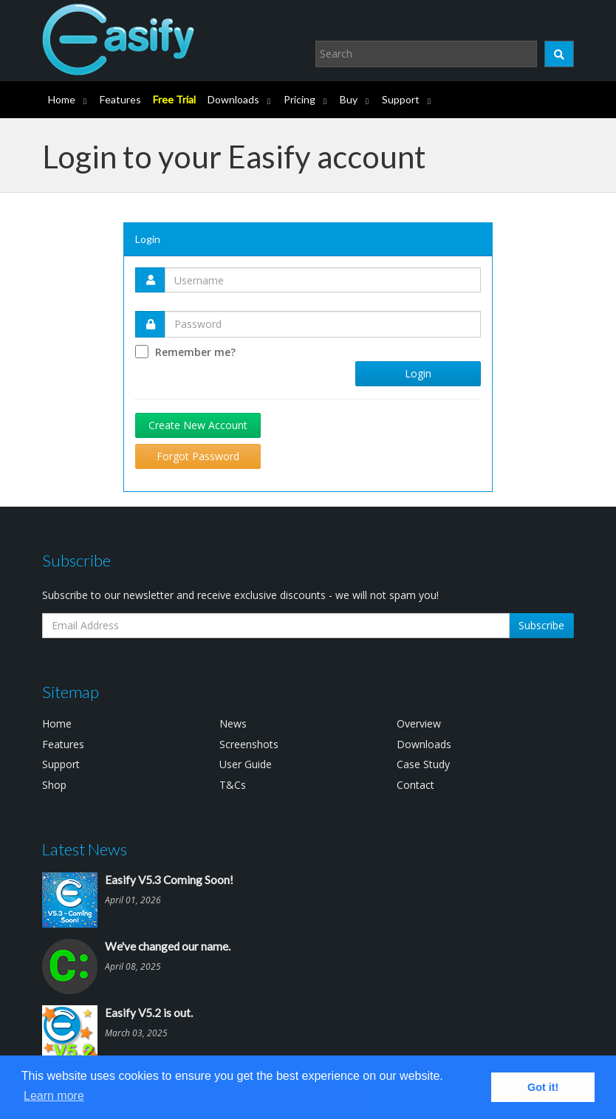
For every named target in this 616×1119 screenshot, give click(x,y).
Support (401, 99)
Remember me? (195, 352)
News (233, 723)
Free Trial (174, 99)
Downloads (233, 99)
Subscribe (541, 625)
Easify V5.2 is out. (149, 1012)
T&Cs (232, 785)
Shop (54, 785)
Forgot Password (198, 456)
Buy (348, 99)
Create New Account (197, 425)
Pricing (299, 99)
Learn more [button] (54, 1095)
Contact (415, 785)
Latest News (84, 849)
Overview (419, 723)
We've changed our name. (167, 946)
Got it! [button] (542, 1087)
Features (120, 99)
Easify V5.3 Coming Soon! (169, 879)
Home (61, 99)
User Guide (245, 764)
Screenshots (248, 744)
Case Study (423, 764)
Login (418, 373)
